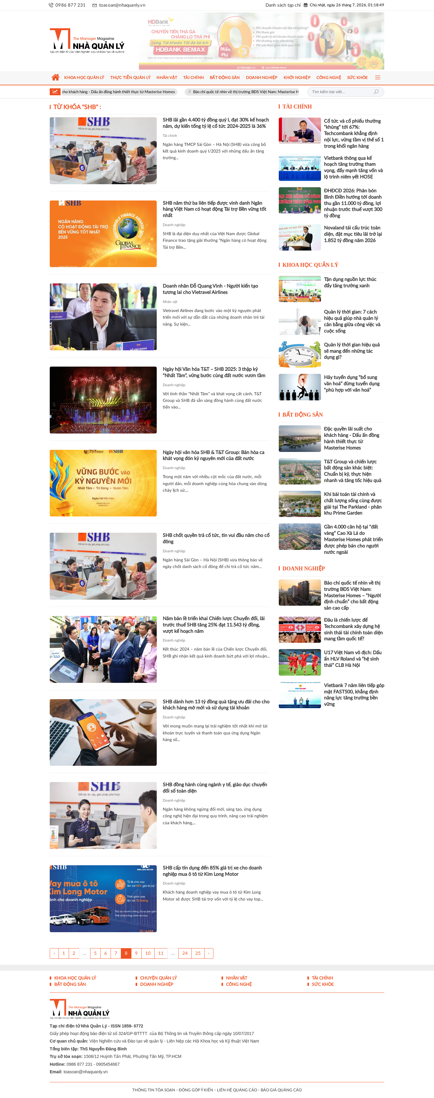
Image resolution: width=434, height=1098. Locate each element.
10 (148, 953)
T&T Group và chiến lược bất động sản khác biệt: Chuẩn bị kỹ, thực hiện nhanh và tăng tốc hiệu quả (352, 471)
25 (198, 953)
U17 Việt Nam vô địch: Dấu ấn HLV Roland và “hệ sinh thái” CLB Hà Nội (353, 659)
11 (161, 953)
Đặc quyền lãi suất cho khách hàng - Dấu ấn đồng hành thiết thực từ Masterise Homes (114, 92)
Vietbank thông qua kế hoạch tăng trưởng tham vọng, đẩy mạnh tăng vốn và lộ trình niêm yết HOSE (353, 167)
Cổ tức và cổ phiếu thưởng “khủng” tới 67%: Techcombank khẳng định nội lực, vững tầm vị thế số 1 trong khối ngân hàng (354, 134)
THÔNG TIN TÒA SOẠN (153, 1090)
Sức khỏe (322, 985)
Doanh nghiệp (174, 225)
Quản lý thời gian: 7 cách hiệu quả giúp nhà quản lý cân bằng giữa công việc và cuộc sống (352, 321)
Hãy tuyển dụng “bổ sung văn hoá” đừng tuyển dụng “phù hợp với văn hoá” (351, 384)
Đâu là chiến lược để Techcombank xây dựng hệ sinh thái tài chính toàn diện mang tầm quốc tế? (353, 629)
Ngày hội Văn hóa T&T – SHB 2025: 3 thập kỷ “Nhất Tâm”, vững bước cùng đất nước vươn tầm (214, 372)
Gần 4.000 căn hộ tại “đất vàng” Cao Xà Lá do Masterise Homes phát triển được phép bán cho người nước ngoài (353, 539)
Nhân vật (170, 302)
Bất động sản (303, 415)
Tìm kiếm (376, 92)
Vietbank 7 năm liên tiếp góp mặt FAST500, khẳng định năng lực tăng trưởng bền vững (354, 695)
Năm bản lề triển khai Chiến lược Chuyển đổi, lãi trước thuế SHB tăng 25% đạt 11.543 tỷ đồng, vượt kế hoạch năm (214, 625)
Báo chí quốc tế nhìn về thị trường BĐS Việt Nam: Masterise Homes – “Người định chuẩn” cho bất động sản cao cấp (352, 596)
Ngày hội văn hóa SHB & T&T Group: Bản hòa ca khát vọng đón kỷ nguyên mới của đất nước (213, 455)
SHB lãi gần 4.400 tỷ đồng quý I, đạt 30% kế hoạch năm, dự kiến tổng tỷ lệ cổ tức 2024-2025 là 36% (216, 123)
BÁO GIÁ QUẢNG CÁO (281, 1090)
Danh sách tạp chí (283, 5)
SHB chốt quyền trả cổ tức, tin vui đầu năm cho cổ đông (216, 538)
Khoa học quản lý (311, 265)
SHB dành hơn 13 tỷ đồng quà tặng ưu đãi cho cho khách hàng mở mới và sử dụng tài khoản (216, 705)
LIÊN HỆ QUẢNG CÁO (237, 1090)
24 (185, 953)
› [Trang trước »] (208, 953)
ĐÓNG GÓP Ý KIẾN (196, 1090)
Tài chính (170, 135)
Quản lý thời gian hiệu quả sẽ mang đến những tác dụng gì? (352, 351)
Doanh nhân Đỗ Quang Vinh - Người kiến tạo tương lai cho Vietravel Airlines (210, 289)
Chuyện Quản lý (158, 978)
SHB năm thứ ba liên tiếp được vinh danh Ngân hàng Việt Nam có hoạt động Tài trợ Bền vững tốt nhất (214, 209)
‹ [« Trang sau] (54, 953)
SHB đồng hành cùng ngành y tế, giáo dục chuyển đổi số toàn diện (215, 788)
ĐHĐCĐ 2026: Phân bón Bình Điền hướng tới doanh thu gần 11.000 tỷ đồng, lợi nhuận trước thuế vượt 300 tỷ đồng (353, 203)
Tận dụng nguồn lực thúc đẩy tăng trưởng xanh (350, 282)
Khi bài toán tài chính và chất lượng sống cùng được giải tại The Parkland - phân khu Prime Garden (353, 504)
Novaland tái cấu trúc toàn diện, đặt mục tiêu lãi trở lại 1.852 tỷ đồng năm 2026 (353, 234)
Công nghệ (238, 985)
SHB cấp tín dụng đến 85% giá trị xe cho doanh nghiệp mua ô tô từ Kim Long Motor (212, 871)
